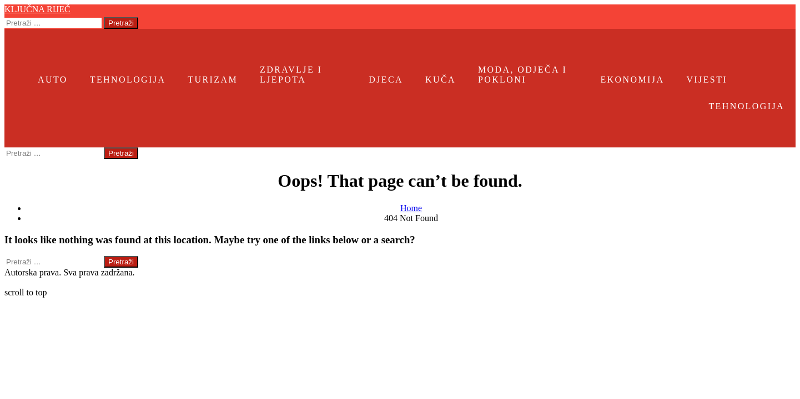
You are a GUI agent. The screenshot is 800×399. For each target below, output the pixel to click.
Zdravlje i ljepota (291, 74)
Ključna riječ (37, 9)
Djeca (386, 79)
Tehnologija (128, 79)
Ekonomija (632, 79)
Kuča (440, 79)
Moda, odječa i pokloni (522, 74)
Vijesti (706, 79)
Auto (53, 79)
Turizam (213, 79)
